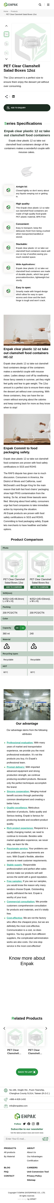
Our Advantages (35, 1156)
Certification (32, 1160)
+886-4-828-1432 (17, 1099)
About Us (31, 1152)
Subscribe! (45, 1139)
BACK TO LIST (25, 1072)
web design (22, 1199)
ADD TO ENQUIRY (18, 108)
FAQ (6, 1171)
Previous (4, 1028)
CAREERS (32, 1167)
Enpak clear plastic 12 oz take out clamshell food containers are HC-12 (12, 4)
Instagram (33, 1124)
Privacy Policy (34, 1176)
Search (40, 4)
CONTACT (9, 1176)
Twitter (24, 1124)
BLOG (7, 1167)
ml (17, 628)
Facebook (29, 1124)
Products (14, 11)
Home (6, 11)
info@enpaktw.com (18, 1106)
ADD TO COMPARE (14, 587)
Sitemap (31, 1180)
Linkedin (13, 96)
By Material (9, 1156)
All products (9, 1152)
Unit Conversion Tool (38, 1171)
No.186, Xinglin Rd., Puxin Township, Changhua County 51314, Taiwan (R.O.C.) (29, 1092)
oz (23, 628)
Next (46, 1028)
